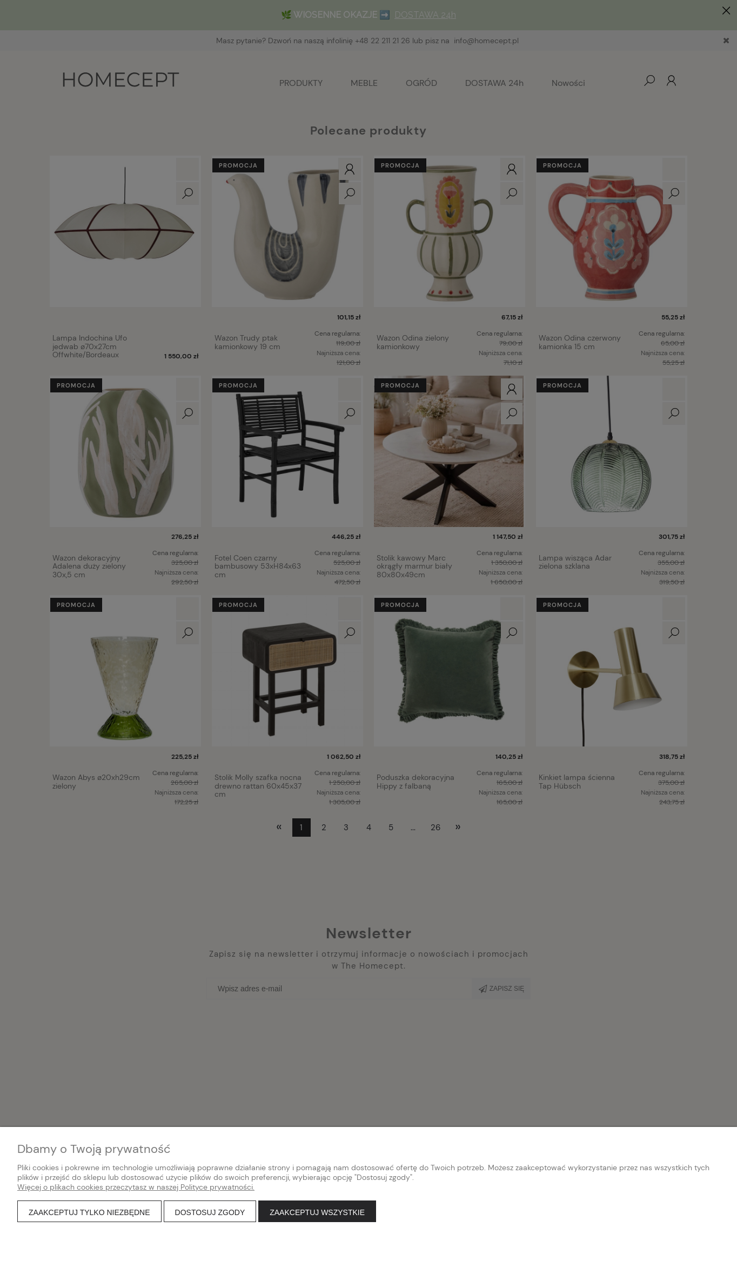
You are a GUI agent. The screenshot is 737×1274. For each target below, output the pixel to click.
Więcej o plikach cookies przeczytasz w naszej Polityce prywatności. (135, 1187)
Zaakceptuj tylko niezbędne (89, 1212)
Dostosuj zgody (210, 1212)
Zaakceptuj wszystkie (317, 1212)
